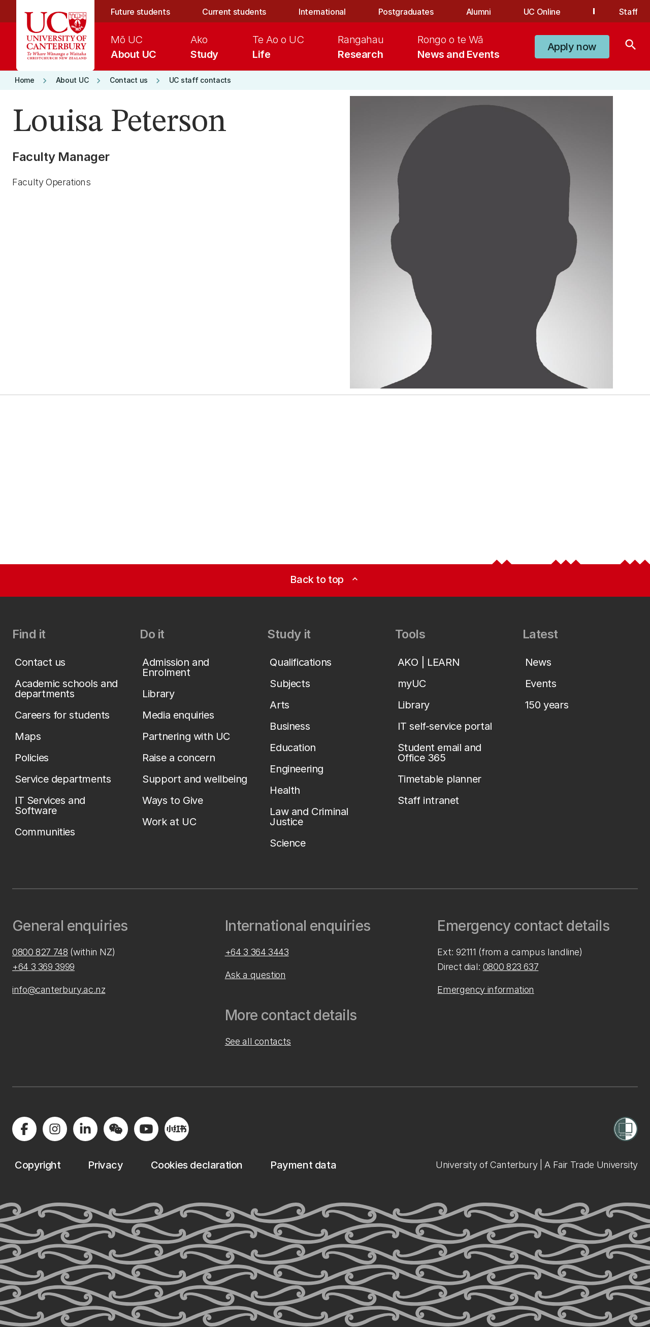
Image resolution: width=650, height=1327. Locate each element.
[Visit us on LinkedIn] (85, 1129)
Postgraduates (406, 12)
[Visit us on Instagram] (55, 1129)
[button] (572, 46)
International (322, 12)
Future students (140, 12)
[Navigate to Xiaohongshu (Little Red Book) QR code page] (177, 1129)
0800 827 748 (40, 952)
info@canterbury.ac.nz (58, 989)
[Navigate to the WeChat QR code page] (116, 1129)
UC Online (542, 12)
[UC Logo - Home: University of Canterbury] (55, 35)
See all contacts (258, 1041)
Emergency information (485, 989)
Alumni (478, 12)
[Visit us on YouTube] (146, 1129)
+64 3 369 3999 (43, 966)
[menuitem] (133, 46)
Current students (234, 12)
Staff (628, 12)
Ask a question (255, 974)
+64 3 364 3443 (257, 952)
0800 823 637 (511, 966)
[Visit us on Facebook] (24, 1129)
